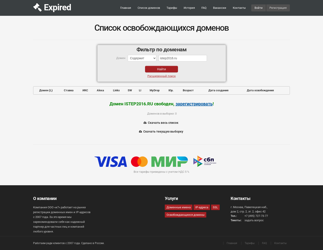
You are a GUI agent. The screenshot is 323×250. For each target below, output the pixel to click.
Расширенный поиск (161, 76)
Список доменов (149, 7)
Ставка (69, 90)
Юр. (171, 90)
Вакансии (219, 7)
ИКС (85, 90)
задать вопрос (254, 220)
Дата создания (218, 90)
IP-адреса (201, 207)
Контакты (239, 7)
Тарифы (172, 7)
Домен (43, 90)
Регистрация (278, 7)
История (189, 7)
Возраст (188, 90)
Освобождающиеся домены (186, 214)
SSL (215, 207)
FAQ (203, 7)
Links (116, 90)
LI (140, 90)
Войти (259, 7)
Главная (125, 7)
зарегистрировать (194, 103)
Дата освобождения (260, 90)
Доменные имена (179, 207)
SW (130, 90)
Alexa (100, 90)
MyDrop (155, 90)
